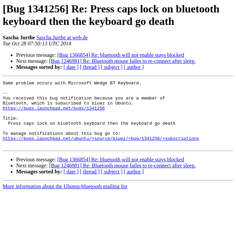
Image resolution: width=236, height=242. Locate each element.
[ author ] (134, 67)
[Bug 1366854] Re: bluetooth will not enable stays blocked (120, 55)
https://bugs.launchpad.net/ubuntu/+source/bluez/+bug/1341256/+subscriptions (101, 150)
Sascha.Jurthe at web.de (62, 37)
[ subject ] (112, 67)
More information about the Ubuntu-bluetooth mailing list (65, 199)
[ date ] (71, 67)
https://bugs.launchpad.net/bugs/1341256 (54, 114)
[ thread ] (90, 67)
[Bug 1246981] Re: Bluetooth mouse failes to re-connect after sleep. (122, 61)
